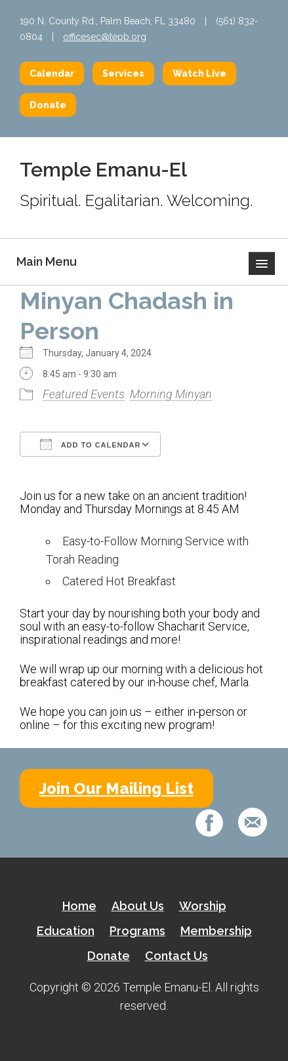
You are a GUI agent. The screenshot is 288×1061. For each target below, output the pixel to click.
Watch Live (199, 73)
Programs (137, 931)
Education (65, 931)
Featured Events (84, 394)
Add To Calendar (90, 444)
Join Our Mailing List (116, 788)
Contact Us (176, 956)
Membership (216, 931)
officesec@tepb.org (104, 36)
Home (79, 906)
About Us (138, 906)
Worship (202, 906)
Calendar (52, 73)
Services (123, 73)
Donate (48, 105)
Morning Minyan (171, 394)
